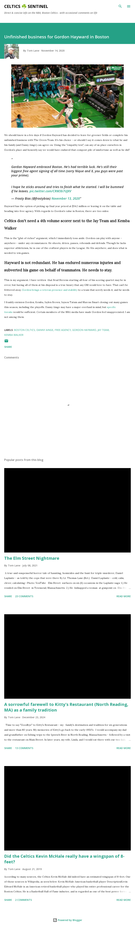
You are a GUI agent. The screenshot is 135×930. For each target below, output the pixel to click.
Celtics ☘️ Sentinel (26, 6)
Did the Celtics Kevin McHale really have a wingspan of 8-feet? (64, 859)
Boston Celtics (24, 330)
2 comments (23, 900)
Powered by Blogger (67, 920)
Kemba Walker (13, 335)
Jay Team (103, 330)
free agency (63, 330)
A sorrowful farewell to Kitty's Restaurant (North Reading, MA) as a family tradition (66, 707)
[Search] (120, 6)
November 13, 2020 (66, 198)
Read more (124, 596)
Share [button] (8, 346)
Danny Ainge (44, 330)
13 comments (24, 748)
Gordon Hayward (84, 330)
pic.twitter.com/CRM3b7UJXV (50, 191)
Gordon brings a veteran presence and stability (49, 289)
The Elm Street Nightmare (31, 558)
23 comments (24, 596)
